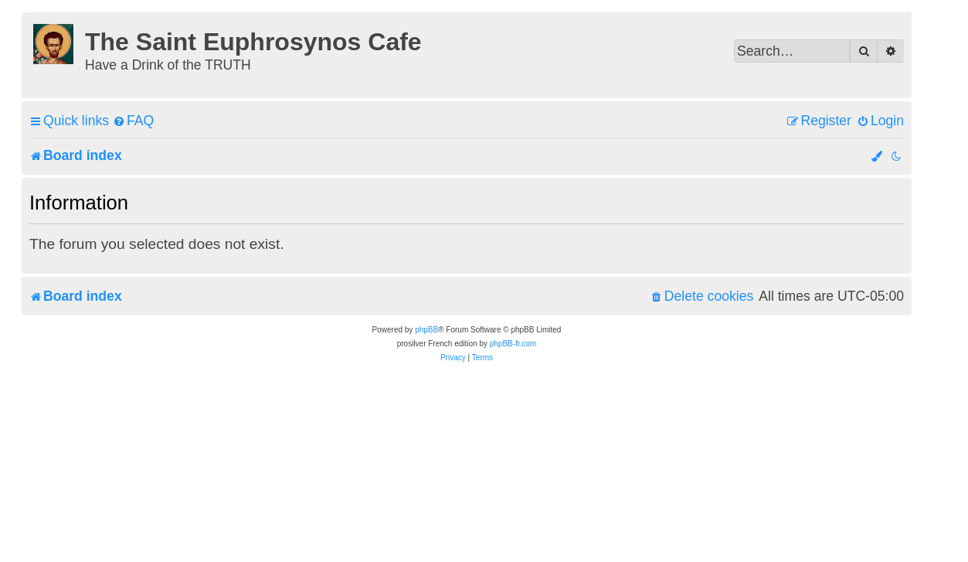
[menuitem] (133, 121)
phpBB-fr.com (513, 343)
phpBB (426, 329)
